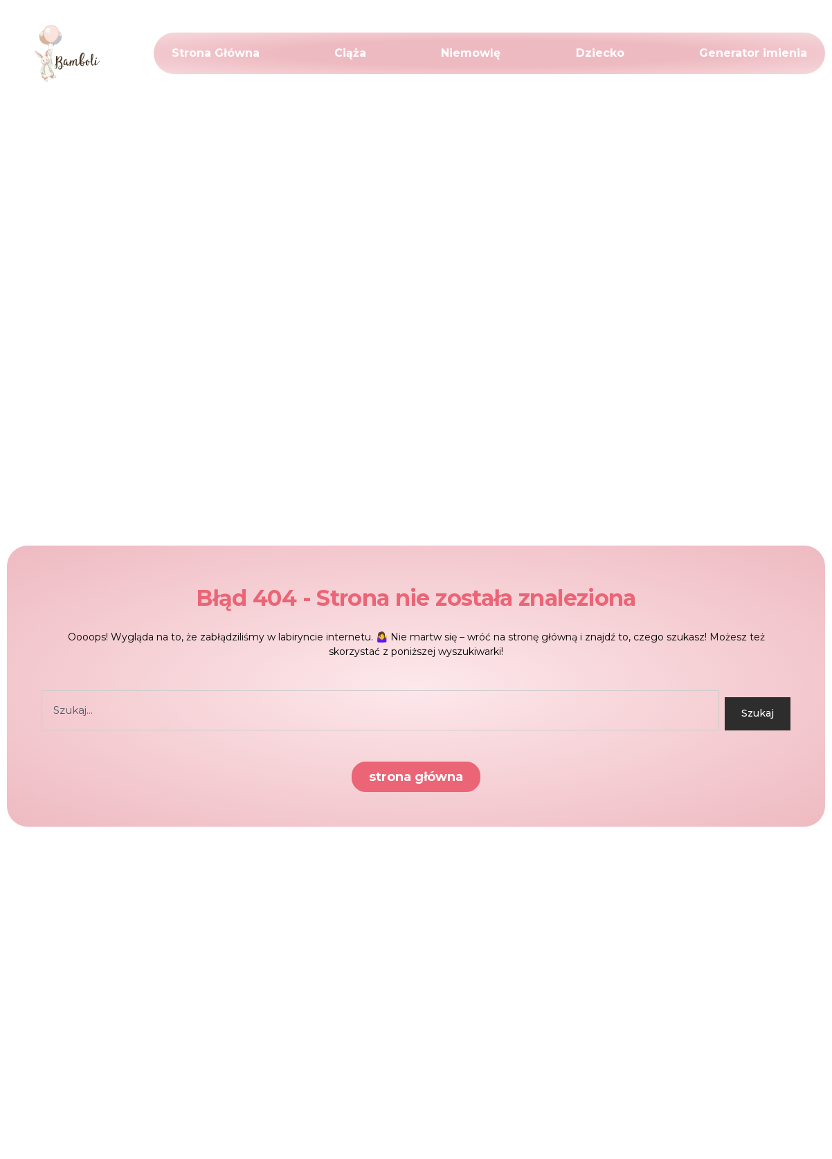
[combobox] (380, 710)
